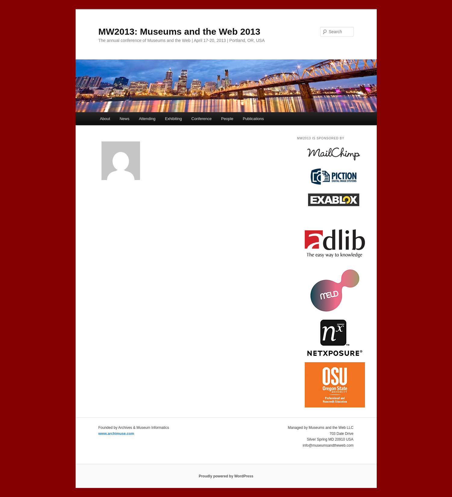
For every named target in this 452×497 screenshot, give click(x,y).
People (227, 118)
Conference (202, 118)
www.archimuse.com (116, 434)
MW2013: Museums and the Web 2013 (179, 31)
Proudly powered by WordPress (226, 476)
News (124, 118)
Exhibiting (173, 118)
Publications (253, 118)
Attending (147, 118)
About (105, 118)
